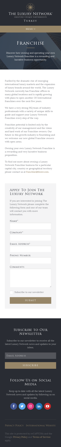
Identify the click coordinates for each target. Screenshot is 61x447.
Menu (29, 29)
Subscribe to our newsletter (27, 292)
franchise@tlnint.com (37, 172)
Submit (30, 300)
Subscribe (31, 365)
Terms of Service (42, 437)
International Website (41, 425)
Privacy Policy (14, 425)
